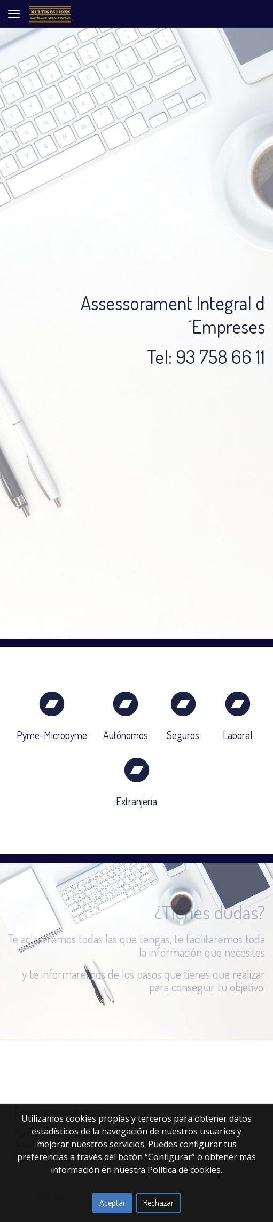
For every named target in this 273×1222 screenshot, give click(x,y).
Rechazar (158, 1202)
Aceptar (112, 1202)
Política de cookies (184, 1170)
